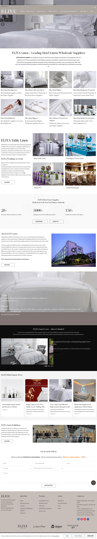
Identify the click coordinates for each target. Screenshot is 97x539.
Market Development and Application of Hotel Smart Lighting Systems (83, 406)
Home (21, 500)
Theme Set (37, 188)
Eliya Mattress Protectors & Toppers (58, 119)
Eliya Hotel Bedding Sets (9, 90)
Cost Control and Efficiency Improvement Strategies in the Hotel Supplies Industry (60, 406)
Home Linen (42, 511)
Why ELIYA (61, 500)
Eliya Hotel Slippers (31, 118)
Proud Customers (62, 503)
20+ (4, 210)
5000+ (38, 210)
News (59, 508)
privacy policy (55, 536)
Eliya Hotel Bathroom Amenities (83, 118)
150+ (69, 210)
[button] (3, 24)
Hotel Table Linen (40, 158)
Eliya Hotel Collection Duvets (34, 90)
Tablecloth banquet (72, 188)
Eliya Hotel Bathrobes (8, 118)
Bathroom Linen (43, 503)
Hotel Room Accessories (45, 508)
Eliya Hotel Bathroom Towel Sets (84, 90)
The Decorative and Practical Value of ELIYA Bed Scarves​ (22, 342)
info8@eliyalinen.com (86, 509)
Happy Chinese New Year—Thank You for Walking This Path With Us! (35, 406)
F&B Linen (41, 506)
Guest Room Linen (44, 500)
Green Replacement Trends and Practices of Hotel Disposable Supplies (11, 406)
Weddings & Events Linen (74, 158)
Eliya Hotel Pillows (55, 90)
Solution (22, 506)
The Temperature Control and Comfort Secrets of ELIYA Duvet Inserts (71, 343)
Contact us (23, 513)
